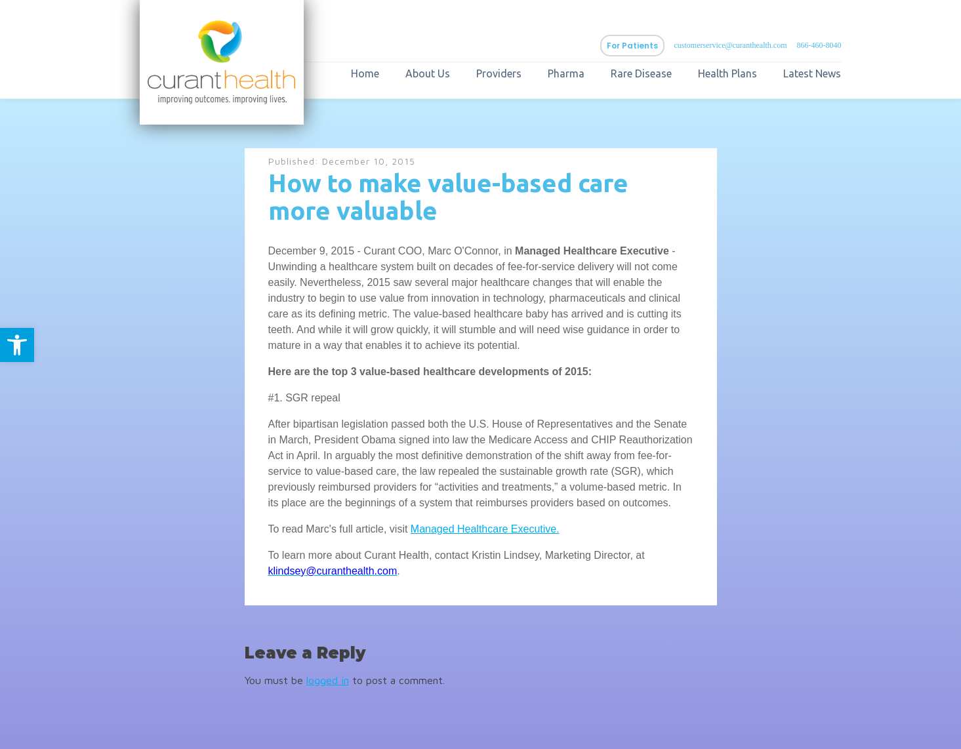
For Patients (632, 45)
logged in (327, 680)
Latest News (812, 73)
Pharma (566, 73)
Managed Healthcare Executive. (485, 529)
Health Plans (727, 73)
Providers (498, 73)
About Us (427, 73)
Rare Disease (641, 73)
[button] (17, 345)
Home (365, 73)
